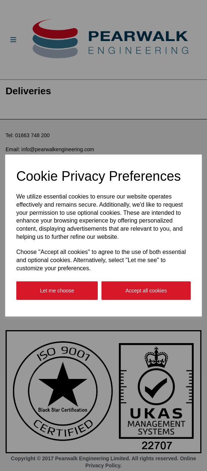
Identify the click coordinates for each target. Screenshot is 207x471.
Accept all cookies (146, 291)
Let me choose (57, 291)
